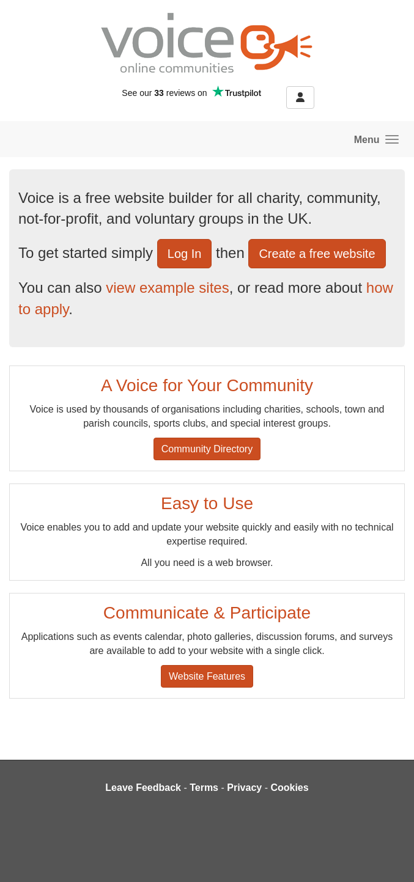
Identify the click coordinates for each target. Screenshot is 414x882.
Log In (185, 253)
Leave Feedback (143, 787)
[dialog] (391, 857)
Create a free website (317, 253)
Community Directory (207, 449)
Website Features (207, 676)
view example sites (167, 287)
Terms (204, 787)
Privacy (244, 787)
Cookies (289, 787)
